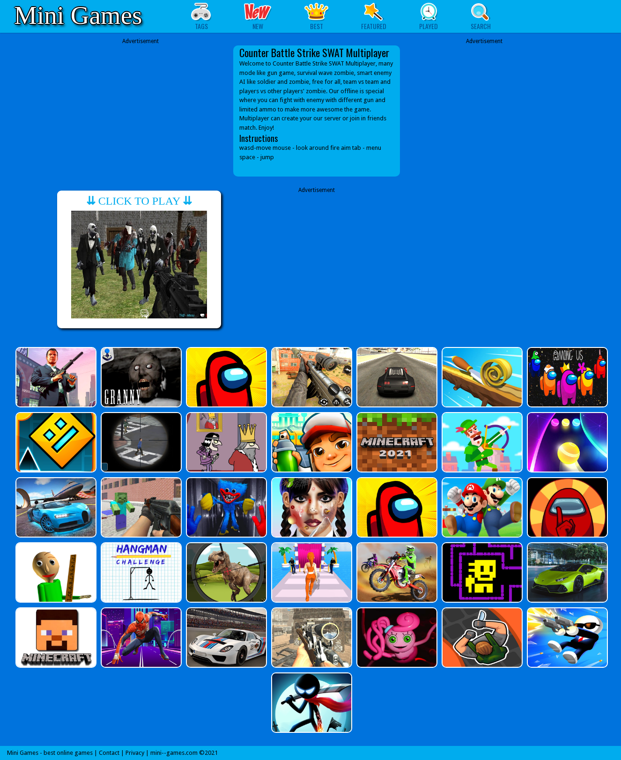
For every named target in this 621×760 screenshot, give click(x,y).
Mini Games (78, 15)
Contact (109, 752)
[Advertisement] (140, 103)
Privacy (135, 752)
